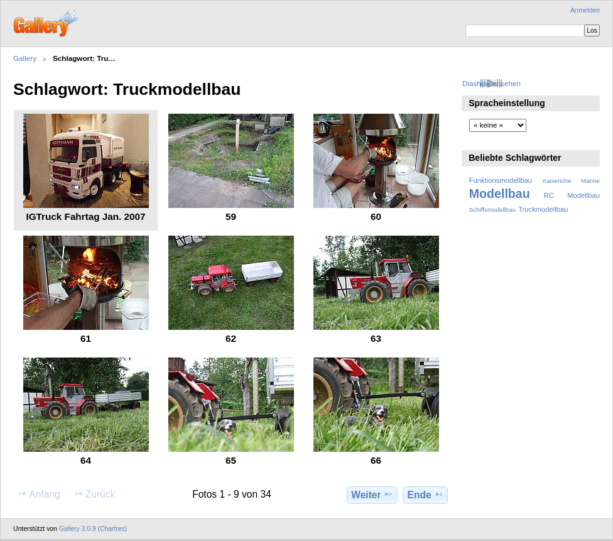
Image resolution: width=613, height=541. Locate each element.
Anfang (38, 494)
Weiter (372, 494)
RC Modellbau (572, 195)
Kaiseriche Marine (571, 180)
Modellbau (499, 193)
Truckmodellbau (543, 209)
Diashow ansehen (491, 83)
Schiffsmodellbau (492, 209)
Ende (425, 494)
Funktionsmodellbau (500, 180)
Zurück (94, 494)
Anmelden (585, 10)
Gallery (24, 58)
